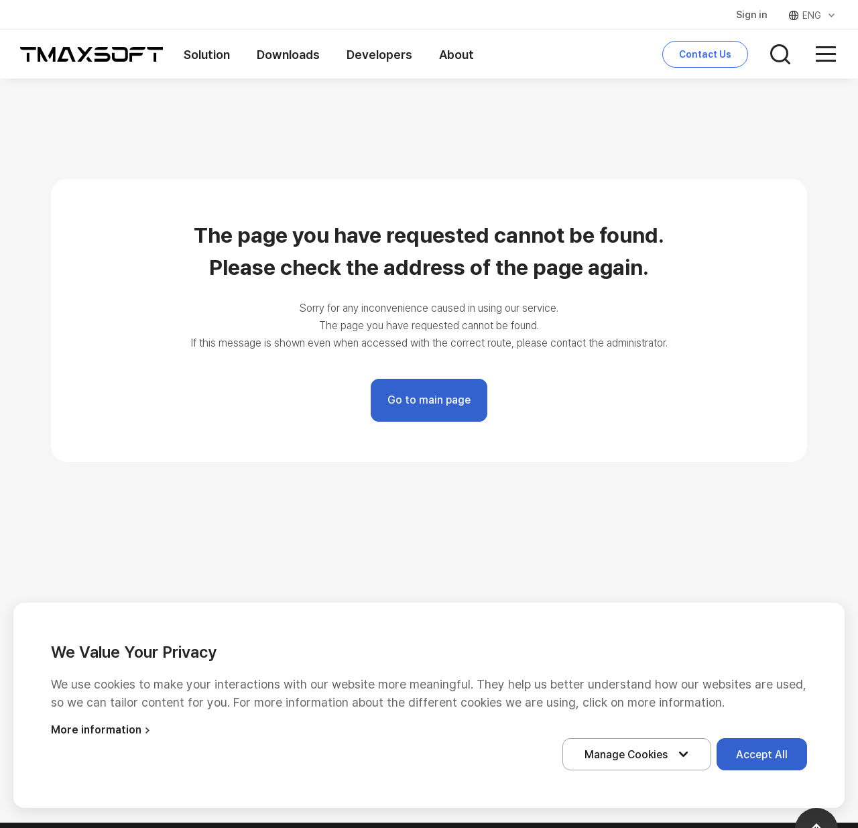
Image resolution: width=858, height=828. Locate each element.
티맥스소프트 (92, 54)
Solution (207, 55)
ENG (813, 15)
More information (102, 729)
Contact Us (705, 54)
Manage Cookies (639, 754)
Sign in (752, 14)
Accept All (762, 754)
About (456, 55)
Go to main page (429, 400)
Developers (379, 55)
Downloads (288, 55)
